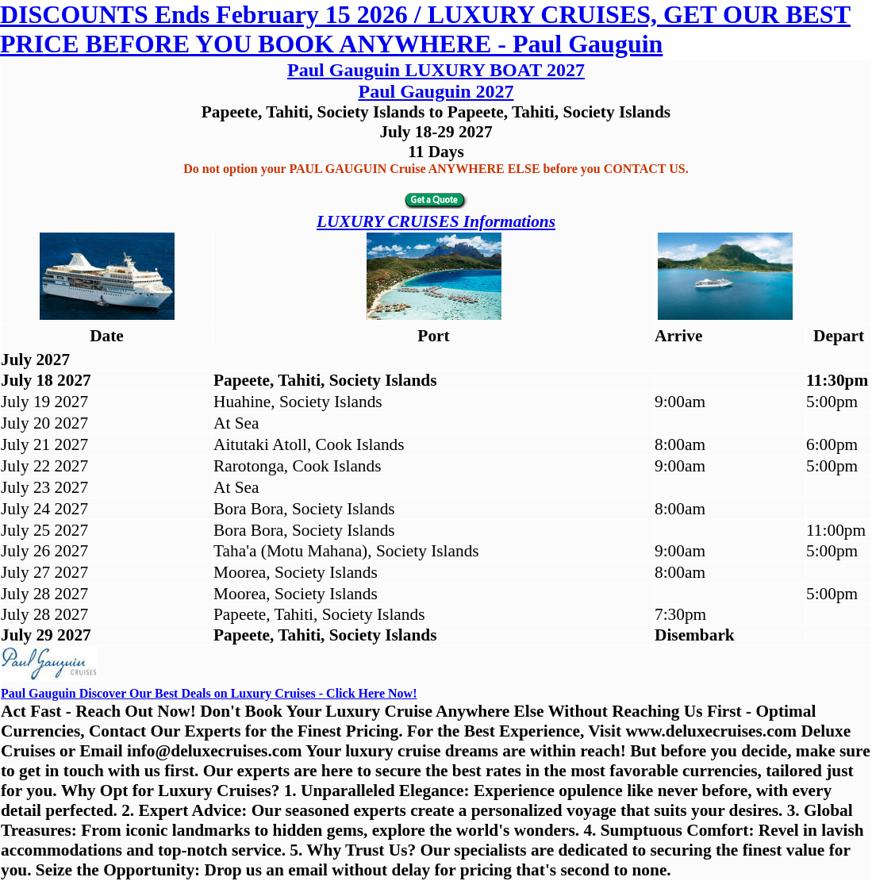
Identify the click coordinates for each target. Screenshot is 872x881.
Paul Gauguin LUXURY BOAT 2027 (436, 70)
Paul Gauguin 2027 (435, 91)
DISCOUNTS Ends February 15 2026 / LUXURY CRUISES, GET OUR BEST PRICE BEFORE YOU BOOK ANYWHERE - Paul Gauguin (425, 29)
